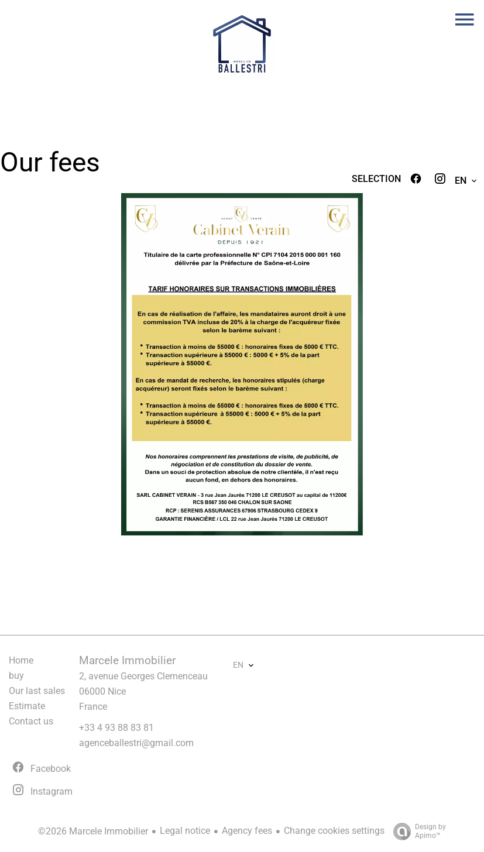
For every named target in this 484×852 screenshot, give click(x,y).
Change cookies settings (334, 830)
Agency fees (247, 830)
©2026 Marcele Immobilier (93, 831)
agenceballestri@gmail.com (136, 742)
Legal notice (185, 830)
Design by (416, 831)
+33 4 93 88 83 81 (116, 727)
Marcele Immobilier (127, 660)
